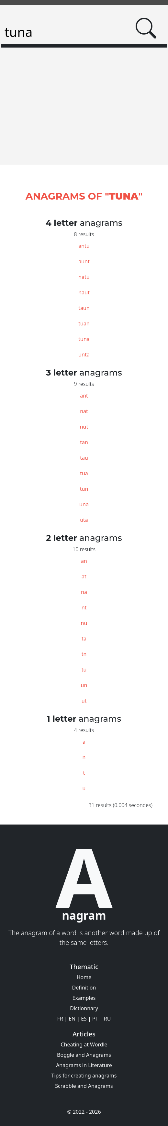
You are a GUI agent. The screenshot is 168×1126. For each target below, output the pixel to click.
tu (84, 669)
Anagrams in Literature (84, 1065)
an (84, 560)
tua (84, 473)
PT (95, 1018)
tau (84, 457)
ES (84, 1018)
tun (84, 488)
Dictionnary (84, 1008)
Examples (84, 997)
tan (84, 442)
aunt (84, 261)
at (84, 576)
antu (84, 245)
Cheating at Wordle (84, 1044)
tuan (84, 323)
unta (84, 354)
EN (72, 1018)
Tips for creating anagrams (84, 1075)
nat (84, 411)
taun (84, 308)
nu (84, 623)
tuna (84, 339)
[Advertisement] (84, 116)
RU (107, 1018)
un (84, 685)
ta (84, 638)
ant (84, 395)
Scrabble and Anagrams (84, 1085)
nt (84, 607)
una (84, 504)
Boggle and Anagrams (84, 1054)
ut (84, 700)
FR (60, 1018)
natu (84, 276)
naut (84, 292)
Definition (84, 987)
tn (84, 654)
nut (84, 426)
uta (84, 519)
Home (84, 977)
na (84, 592)
